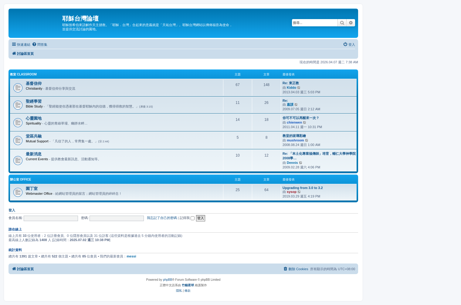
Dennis (292, 162)
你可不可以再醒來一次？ (301, 118)
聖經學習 (34, 101)
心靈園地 (34, 118)
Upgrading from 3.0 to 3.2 (303, 188)
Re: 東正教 (291, 83)
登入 (11, 210)
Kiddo (291, 87)
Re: (285, 100)
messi (131, 256)
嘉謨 (290, 104)
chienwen (294, 122)
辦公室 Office (20, 179)
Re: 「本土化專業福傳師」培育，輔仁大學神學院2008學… (319, 156)
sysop (292, 192)
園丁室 (32, 188)
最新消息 (34, 154)
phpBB (167, 279)
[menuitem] (39, 44)
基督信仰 (34, 83)
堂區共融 (34, 136)
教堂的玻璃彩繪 (294, 136)
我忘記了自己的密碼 (162, 218)
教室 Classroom (23, 74)
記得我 (187, 218)
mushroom (295, 140)
